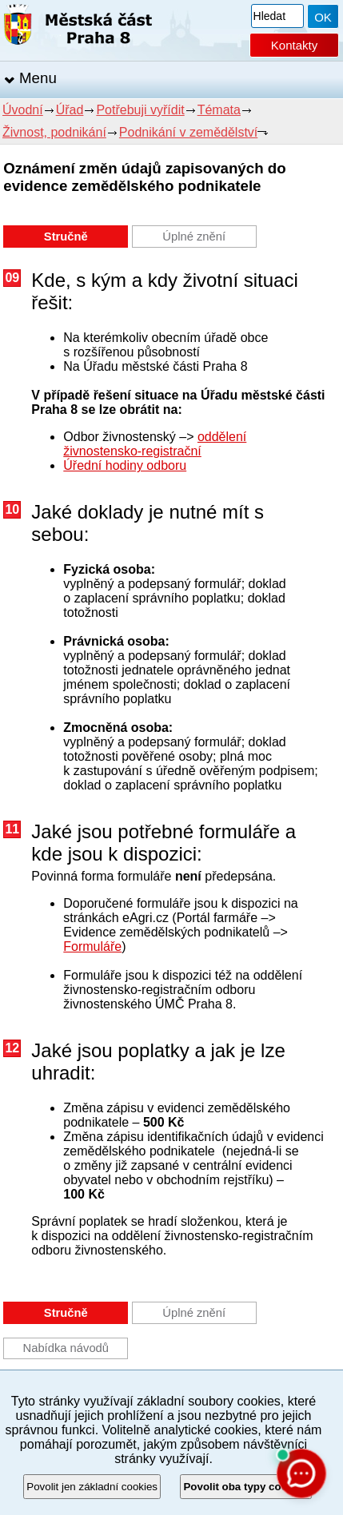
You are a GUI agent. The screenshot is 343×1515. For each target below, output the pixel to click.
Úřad (70, 110)
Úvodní (22, 110)
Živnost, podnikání (54, 132)
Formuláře (92, 946)
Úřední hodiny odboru (124, 465)
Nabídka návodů (66, 1348)
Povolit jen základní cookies (92, 1487)
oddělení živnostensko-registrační (154, 444)
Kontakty (294, 45)
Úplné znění (193, 236)
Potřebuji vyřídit (140, 110)
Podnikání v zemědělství (188, 132)
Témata (219, 110)
